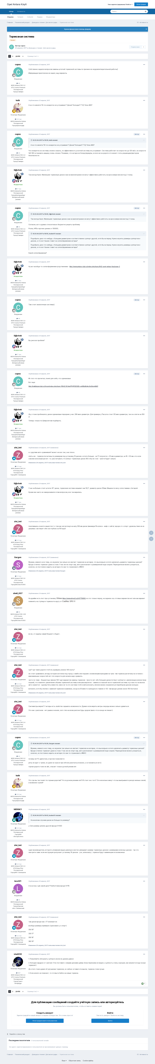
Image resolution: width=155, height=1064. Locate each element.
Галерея (20, 17)
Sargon (17, 557)
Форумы (10, 17)
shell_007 (17, 593)
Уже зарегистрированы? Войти (120, 4)
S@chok (18, 170)
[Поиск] (121, 11)
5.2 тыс (18, 466)
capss (22, 46)
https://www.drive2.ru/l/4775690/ (74, 598)
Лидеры (39, 17)
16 (18, 900)
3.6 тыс (18, 119)
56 (18, 612)
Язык (64, 1061)
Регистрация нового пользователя (45, 1021)
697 (18, 973)
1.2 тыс (18, 576)
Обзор (11, 12)
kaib (18, 100)
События (30, 17)
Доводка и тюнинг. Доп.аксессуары (42, 48)
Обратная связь (75, 1061)
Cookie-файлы (88, 1061)
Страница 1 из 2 (32, 56)
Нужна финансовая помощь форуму (77, 29)
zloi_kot (18, 447)
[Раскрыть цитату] (32, 140)
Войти (110, 1021)
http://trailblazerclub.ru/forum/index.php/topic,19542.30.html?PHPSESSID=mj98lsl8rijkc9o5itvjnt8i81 (63, 386)
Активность (21, 11)
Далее (18, 56)
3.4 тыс (18, 828)
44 (18, 83)
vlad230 (18, 954)
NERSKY (18, 809)
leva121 (17, 881)
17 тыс (18, 189)
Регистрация (141, 4)
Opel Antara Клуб (16, 4)
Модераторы (50, 17)
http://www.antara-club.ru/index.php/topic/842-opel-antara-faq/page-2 (94, 266)
